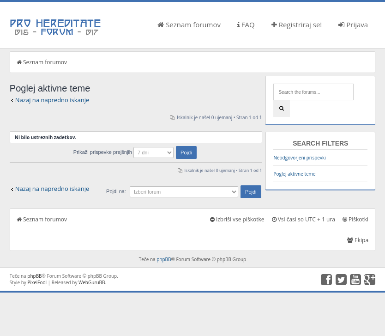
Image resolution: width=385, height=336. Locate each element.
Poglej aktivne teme (294, 174)
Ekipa (357, 240)
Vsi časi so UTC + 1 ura (303, 219)
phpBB (163, 259)
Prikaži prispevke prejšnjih (135, 152)
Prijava (353, 24)
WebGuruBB (91, 282)
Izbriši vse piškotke (237, 219)
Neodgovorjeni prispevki (299, 157)
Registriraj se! (296, 24)
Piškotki (355, 219)
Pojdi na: (116, 191)
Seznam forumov (189, 24)
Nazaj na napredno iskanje (52, 100)
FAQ (246, 24)
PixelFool (37, 282)
